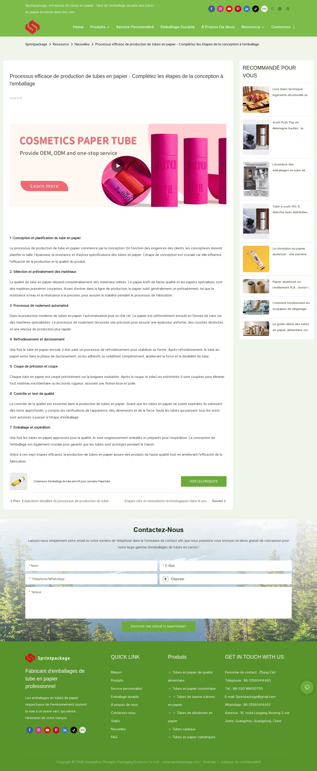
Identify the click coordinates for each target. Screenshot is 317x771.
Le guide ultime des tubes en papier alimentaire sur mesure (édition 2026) (291, 328)
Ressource (61, 44)
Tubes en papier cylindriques (194, 737)
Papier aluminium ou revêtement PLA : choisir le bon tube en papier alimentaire (291, 285)
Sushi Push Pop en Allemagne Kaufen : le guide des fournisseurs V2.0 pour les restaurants (290, 126)
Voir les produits (204, 481)
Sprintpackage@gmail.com (256, 697)
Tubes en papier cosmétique (194, 688)
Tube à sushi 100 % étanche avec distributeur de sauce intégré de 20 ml (291, 210)
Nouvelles (82, 44)
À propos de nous (124, 704)
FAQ (114, 737)
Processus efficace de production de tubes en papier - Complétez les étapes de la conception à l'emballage (177, 44)
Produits (117, 680)
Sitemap (209, 762)
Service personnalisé (126, 688)
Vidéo (115, 721)
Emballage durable (125, 697)
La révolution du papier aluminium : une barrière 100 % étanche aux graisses (290, 252)
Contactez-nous (123, 713)
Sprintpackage (36, 44)
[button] (294, 27)
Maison (116, 672)
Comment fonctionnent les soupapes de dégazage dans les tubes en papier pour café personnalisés (291, 306)
